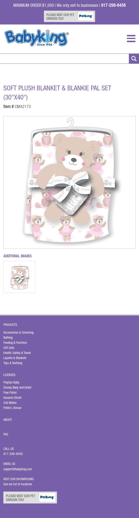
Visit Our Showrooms (19, 479)
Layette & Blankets (15, 358)
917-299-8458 (13, 454)
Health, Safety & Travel (17, 353)
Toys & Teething (12, 363)
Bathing (8, 337)
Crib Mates (10, 403)
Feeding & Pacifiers (15, 343)
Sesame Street (12, 398)
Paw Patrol (10, 392)
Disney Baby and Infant (17, 387)
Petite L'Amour (12, 408)
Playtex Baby (11, 382)
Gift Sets (8, 348)
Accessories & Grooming (18, 332)
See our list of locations (17, 484)
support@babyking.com (17, 469)
